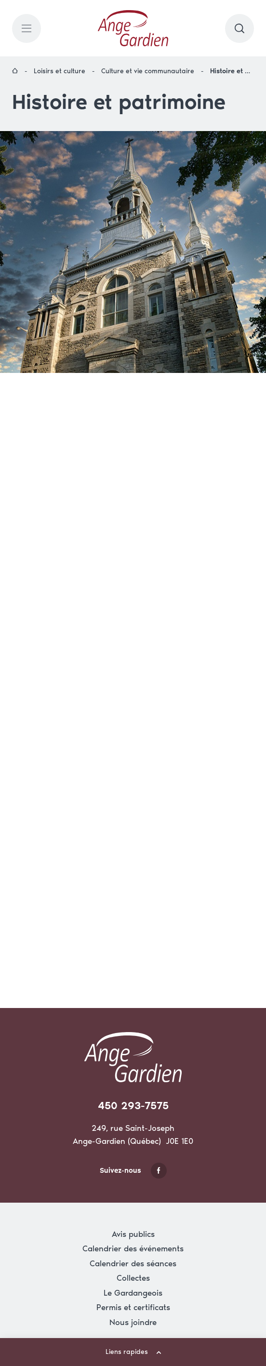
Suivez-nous (133, 1171)
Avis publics (133, 1234)
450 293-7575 (133, 1106)
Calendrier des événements (133, 1248)
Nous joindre (133, 1322)
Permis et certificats (133, 1307)
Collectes (133, 1278)
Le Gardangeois (133, 1293)
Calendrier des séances (133, 1263)
